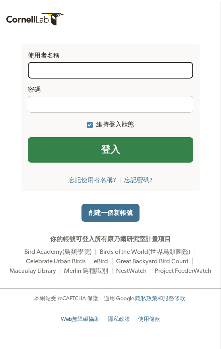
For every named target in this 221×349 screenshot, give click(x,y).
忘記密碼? (138, 180)
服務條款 (174, 298)
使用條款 (149, 319)
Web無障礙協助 (80, 319)
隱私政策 (146, 298)
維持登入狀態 (115, 124)
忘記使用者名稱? (92, 180)
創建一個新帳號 (110, 213)
